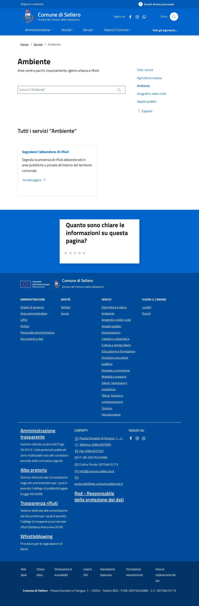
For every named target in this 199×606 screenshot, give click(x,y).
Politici (24, 326)
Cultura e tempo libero (116, 345)
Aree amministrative (33, 313)
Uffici (23, 319)
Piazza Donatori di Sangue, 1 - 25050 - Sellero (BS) (99, 438)
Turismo (107, 408)
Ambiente (108, 313)
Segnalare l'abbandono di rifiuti (45, 151)
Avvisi (65, 313)
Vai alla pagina (34, 180)
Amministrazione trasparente (37, 433)
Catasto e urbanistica (115, 338)
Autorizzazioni (111, 332)
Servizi (38, 44)
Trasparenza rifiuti (39, 503)
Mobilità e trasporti (114, 376)
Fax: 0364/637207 (89, 451)
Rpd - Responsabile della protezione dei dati (99, 496)
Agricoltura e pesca (114, 307)
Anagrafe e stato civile (116, 319)
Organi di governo (32, 307)
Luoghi (146, 307)
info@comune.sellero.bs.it (94, 471)
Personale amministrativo (37, 332)
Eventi (146, 313)
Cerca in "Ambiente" (32, 89)
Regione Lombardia (32, 4)
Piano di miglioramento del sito (165, 574)
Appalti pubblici (111, 326)
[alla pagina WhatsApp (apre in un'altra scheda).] (142, 16)
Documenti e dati (31, 338)
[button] (144, 111)
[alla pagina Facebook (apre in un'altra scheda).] (128, 16)
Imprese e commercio (116, 370)
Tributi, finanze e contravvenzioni (112, 398)
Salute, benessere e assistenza (114, 386)
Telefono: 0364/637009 (92, 444)
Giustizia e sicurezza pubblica (115, 360)
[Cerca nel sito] (174, 16)
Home (24, 44)
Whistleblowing (36, 536)
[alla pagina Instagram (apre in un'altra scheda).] (135, 16)
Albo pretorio (33, 470)
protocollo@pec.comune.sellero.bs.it (98, 481)
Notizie (65, 307)
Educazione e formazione (118, 351)
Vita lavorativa (111, 414)
